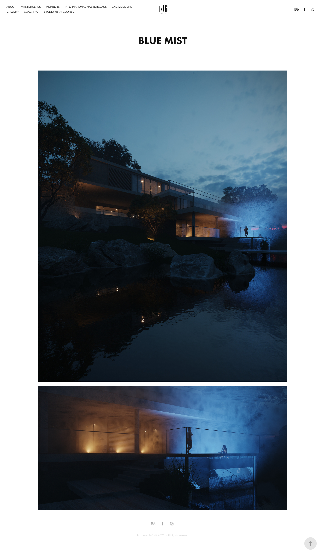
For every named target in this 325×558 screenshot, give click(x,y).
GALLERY (12, 11)
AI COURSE (66, 11)
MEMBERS (53, 6)
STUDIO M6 (51, 11)
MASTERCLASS (31, 6)
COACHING (31, 11)
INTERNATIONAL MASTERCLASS (86, 6)
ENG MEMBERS (122, 6)
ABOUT (11, 6)
